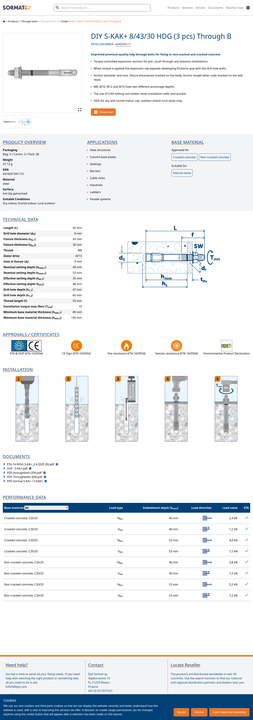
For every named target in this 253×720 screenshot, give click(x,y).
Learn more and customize (229, 712)
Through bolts (29, 21)
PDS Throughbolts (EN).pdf (24, 477)
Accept (181, 712)
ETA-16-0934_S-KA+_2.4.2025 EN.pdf (30, 464)
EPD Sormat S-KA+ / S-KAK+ (25, 481)
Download (103, 112)
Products (173, 8)
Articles (200, 8)
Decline (199, 712)
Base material (14, 508)
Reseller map (234, 8)
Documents (215, 8)
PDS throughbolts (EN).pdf (24, 473)
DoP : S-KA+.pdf (17, 468)
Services (187, 8)
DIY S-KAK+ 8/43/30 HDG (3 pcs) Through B (96, 21)
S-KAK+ (65, 21)
